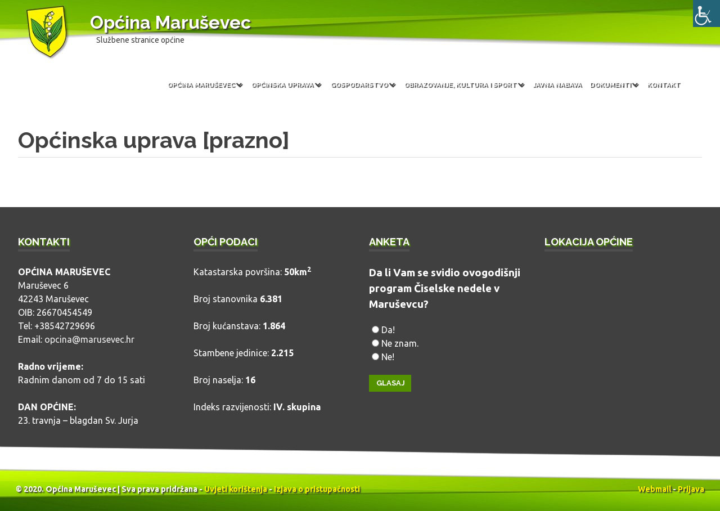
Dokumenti (610, 84)
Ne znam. (399, 343)
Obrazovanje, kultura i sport (460, 84)
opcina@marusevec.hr (89, 339)
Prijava (691, 489)
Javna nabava (557, 84)
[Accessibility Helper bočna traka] (706, 13)
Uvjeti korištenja (235, 489)
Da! (388, 330)
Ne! (387, 357)
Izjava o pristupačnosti (317, 489)
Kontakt (663, 84)
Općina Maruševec (170, 22)
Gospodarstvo (359, 84)
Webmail (654, 489)
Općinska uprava (282, 84)
